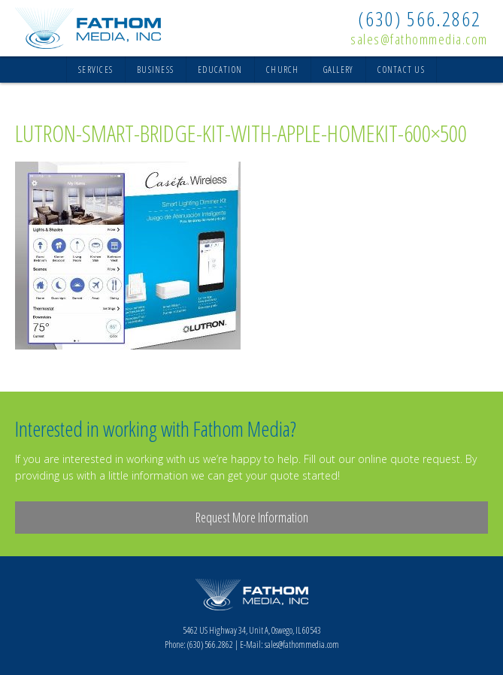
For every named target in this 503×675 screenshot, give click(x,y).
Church (282, 69)
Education (220, 69)
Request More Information (251, 517)
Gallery (338, 69)
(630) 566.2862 (419, 18)
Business (155, 69)
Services (95, 69)
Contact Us (400, 69)
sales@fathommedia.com (419, 39)
